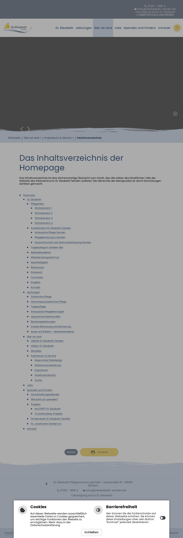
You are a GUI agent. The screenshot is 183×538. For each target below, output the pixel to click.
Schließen (91, 532)
